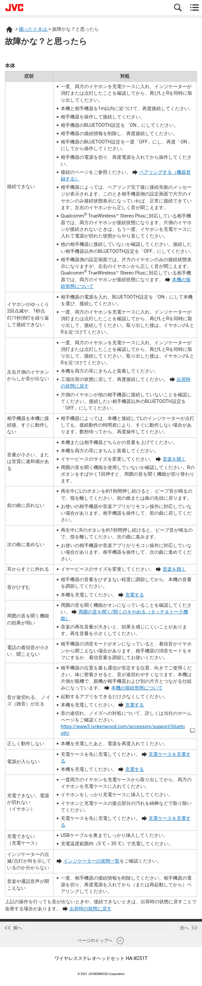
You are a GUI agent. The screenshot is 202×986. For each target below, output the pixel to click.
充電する (134, 595)
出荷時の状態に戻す (90, 909)
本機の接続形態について (137, 688)
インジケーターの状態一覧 (91, 861)
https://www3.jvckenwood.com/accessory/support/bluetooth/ (123, 730)
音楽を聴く (174, 459)
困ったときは (33, 29)
